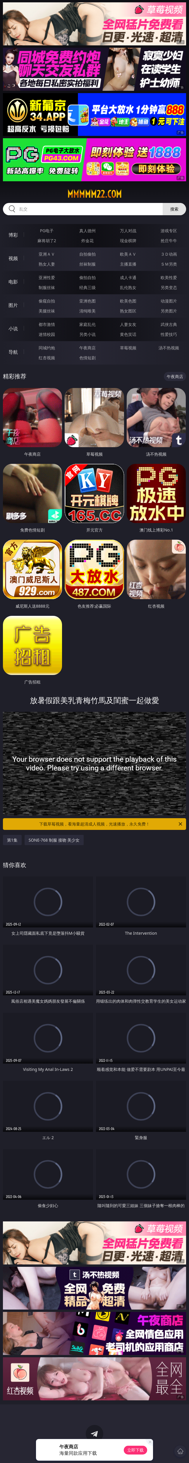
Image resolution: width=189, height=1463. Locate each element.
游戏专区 (169, 230)
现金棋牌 (128, 240)
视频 (13, 258)
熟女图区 (128, 311)
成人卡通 (128, 277)
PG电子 (47, 230)
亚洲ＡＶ (47, 254)
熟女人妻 (47, 264)
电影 (13, 281)
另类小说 (87, 334)
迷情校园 (47, 334)
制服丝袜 (47, 287)
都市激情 (47, 324)
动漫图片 (169, 301)
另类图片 (169, 311)
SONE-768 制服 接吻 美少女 (54, 840)
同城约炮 (47, 348)
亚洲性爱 (47, 277)
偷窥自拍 (47, 301)
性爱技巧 (169, 334)
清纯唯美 (87, 311)
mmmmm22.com (94, 194)
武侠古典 (169, 324)
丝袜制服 (87, 264)
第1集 (12, 840)
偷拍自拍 (87, 277)
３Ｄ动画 (169, 254)
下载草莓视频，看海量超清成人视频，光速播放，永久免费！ (111, 824)
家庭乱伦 (87, 324)
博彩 (13, 235)
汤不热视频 (169, 348)
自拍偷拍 (87, 254)
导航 (13, 352)
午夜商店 (87, 348)
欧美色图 (128, 301)
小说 (13, 328)
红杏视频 (47, 357)
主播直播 (128, 264)
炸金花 (87, 240)
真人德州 (87, 230)
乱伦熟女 (128, 287)
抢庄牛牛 (169, 240)
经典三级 (87, 287)
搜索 (174, 209)
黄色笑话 (128, 334)
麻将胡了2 (46, 240)
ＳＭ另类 (169, 264)
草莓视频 (128, 348)
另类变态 (169, 287)
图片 (13, 305)
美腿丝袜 (47, 311)
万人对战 (128, 230)
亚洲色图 (87, 301)
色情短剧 (87, 357)
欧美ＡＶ (128, 254)
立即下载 (135, 1450)
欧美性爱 (169, 277)
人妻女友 (128, 324)
